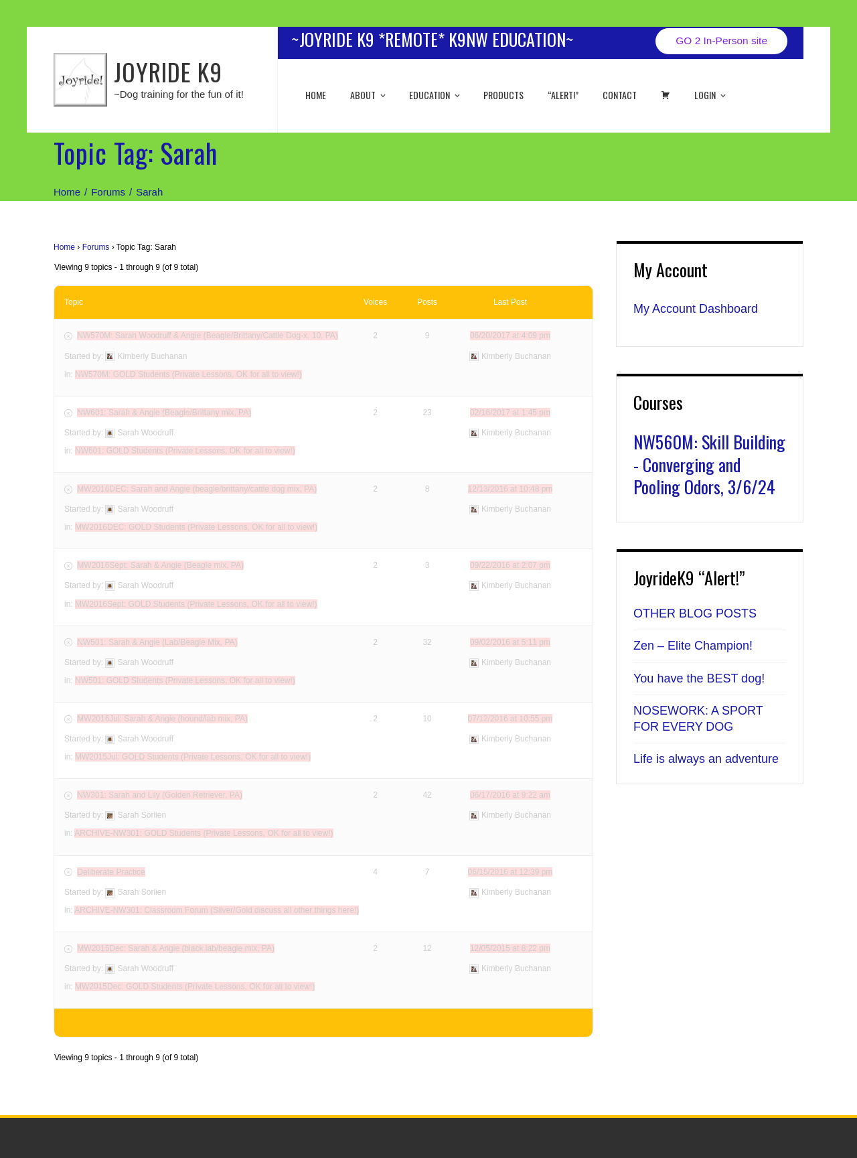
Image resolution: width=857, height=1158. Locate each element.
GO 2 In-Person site (721, 40)
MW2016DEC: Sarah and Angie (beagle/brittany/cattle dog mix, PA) (197, 489)
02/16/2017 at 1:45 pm (510, 412)
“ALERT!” (563, 95)
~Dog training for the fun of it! (179, 94)
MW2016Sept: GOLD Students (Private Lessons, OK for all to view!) (196, 604)
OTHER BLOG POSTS (695, 613)
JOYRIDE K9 (168, 71)
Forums (96, 247)
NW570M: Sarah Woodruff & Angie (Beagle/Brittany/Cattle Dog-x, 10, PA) (207, 335)
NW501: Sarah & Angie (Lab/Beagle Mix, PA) (157, 642)
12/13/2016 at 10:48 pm (510, 489)
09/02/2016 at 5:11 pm (510, 642)
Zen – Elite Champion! (693, 645)
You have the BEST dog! (699, 678)
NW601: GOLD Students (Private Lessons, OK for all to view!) (185, 450)
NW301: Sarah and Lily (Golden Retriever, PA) (159, 795)
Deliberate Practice (111, 872)
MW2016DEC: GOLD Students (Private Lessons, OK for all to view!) (196, 527)
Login (711, 95)
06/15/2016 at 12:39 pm (510, 872)
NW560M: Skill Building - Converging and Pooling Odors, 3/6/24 (709, 464)
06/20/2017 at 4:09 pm (510, 335)
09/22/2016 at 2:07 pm (510, 565)
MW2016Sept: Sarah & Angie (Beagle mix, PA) (160, 565)
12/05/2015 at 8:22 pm (510, 948)
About (369, 95)
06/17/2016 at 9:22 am (510, 795)
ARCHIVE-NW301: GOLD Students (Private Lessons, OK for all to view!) (203, 833)
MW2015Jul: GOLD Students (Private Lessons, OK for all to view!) (193, 757)
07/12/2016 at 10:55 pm (510, 718)
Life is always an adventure (706, 759)
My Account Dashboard (695, 308)
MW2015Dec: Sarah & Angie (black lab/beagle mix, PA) (176, 948)
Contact (620, 95)
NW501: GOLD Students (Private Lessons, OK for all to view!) (185, 680)
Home (315, 95)
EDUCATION (435, 95)
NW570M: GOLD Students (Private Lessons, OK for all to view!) (188, 374)
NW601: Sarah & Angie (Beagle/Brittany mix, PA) (164, 412)
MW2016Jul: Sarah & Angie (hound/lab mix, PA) (162, 718)
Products (503, 95)
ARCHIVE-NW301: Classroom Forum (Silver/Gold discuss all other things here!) (216, 910)
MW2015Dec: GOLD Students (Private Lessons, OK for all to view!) (195, 986)
